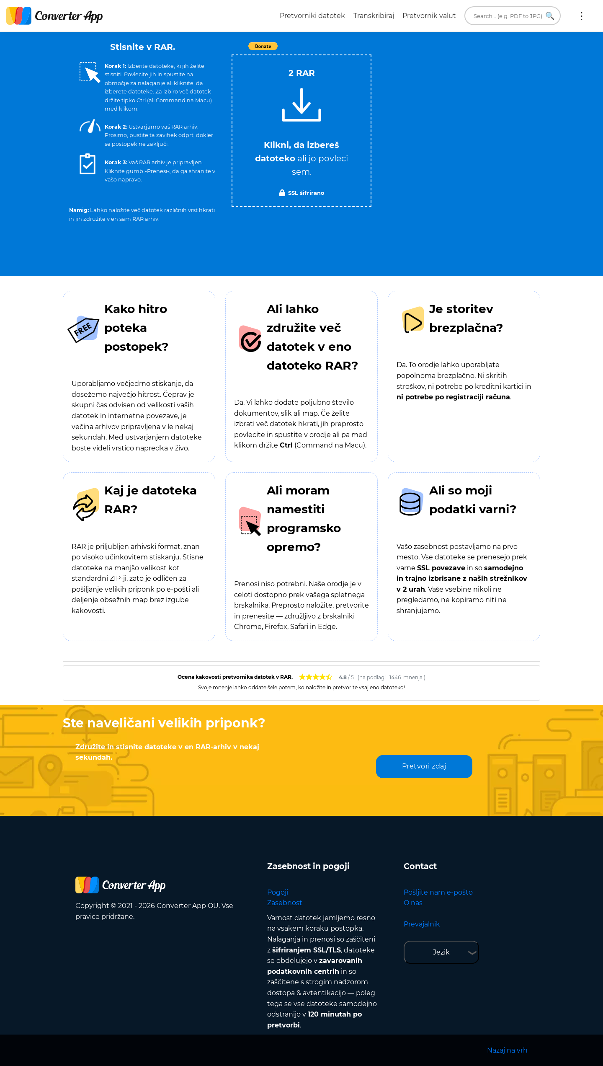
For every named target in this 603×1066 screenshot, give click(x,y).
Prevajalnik (422, 924)
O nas (413, 903)
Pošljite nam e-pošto (438, 892)
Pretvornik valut (429, 16)
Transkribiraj (373, 16)
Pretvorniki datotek (312, 16)
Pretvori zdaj (424, 766)
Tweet (349, 50)
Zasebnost (284, 903)
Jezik (441, 952)
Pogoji (277, 892)
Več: (581, 16)
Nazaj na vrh (507, 1050)
